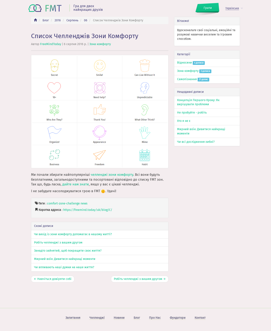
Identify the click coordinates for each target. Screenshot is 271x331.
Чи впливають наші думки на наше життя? (64, 267)
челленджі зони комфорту (112, 175)
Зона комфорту (100, 44)
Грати (208, 8)
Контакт (200, 317)
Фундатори (178, 317)
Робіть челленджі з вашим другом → (140, 279)
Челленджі (97, 317)
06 (85, 20)
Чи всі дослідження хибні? (196, 142)
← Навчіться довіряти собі (53, 279)
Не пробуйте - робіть (192, 112)
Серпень (72, 20)
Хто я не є (183, 121)
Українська (232, 8)
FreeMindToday (50, 44)
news (84, 203)
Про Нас (155, 317)
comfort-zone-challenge (63, 203)
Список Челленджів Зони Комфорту (84, 36)
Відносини (191, 62)
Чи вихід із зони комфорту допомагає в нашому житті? (73, 234)
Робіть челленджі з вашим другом (58, 242)
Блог (46, 20)
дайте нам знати (75, 184)
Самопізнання (193, 79)
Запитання (72, 317)
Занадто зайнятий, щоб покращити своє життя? (67, 250)
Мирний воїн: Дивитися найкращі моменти (64, 259)
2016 (58, 20)
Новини (119, 317)
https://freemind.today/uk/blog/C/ (87, 210)
